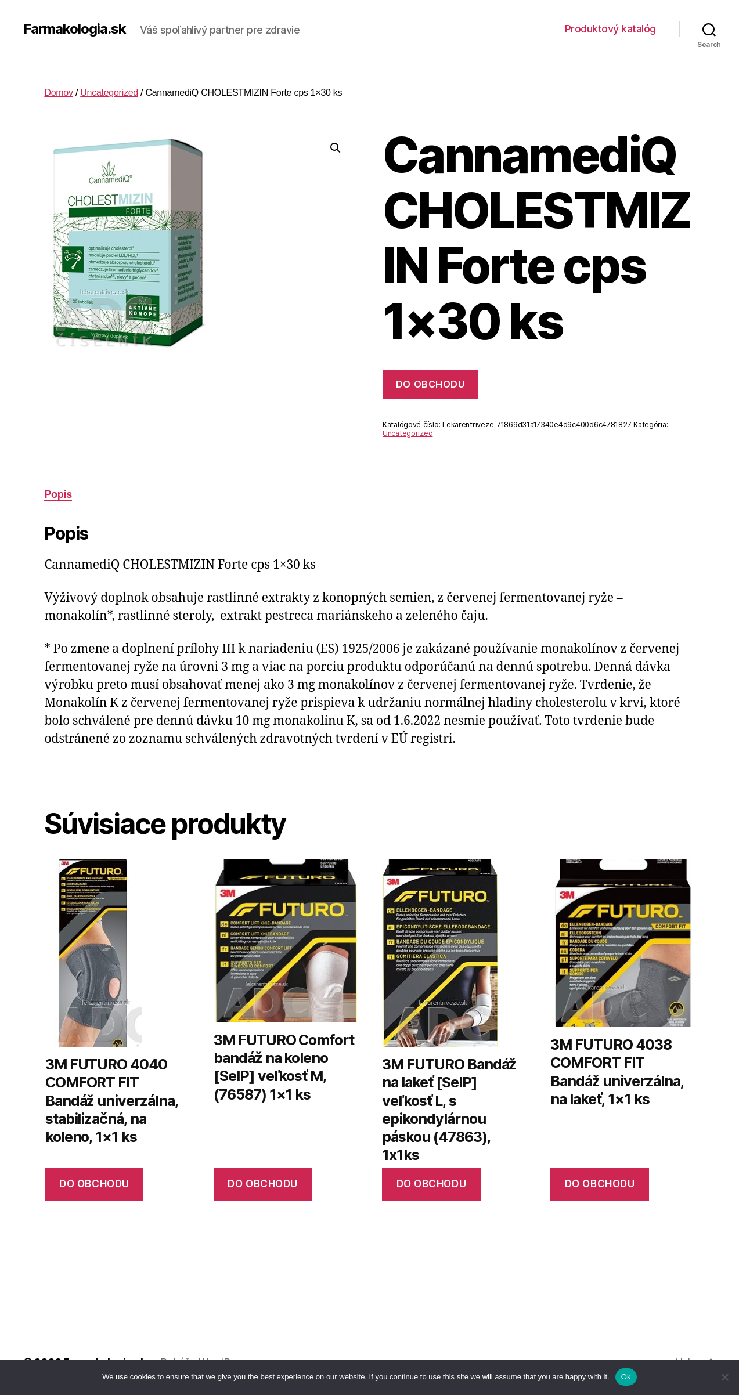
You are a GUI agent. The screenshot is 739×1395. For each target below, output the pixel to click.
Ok (626, 1376)
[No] (724, 1377)
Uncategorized (109, 92)
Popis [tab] (58, 494)
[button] (335, 148)
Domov (58, 92)
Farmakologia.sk (74, 29)
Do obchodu (430, 384)
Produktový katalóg (610, 29)
